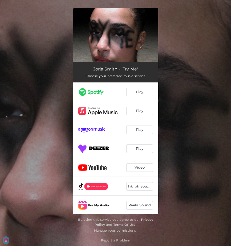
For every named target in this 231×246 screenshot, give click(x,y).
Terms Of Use (124, 225)
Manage (100, 230)
